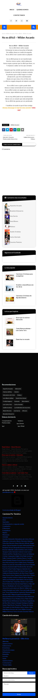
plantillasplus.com (8, 492)
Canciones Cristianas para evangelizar (24, 275)
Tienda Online (7, 665)
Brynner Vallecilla (8, 550)
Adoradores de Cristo (9, 395)
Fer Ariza (8, 569)
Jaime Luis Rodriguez (9, 579)
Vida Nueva (6, 609)
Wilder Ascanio (10, 33)
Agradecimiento (8, 518)
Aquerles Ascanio (13, 205)
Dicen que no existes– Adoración (23, 318)
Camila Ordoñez (19, 550)
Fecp (4, 569)
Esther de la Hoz (27, 567)
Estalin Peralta (17, 567)
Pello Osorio (29, 599)
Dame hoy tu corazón (22, 339)
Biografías (17, 547)
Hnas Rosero (7, 575)
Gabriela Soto (26, 569)
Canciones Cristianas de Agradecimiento (24, 297)
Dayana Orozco (16, 560)
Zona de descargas (8, 650)
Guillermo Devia (7, 407)
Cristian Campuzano (9, 556)
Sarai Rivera (11, 221)
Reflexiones (15, 601)
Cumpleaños (6, 526)
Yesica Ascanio (18, 611)
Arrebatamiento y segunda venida (13, 524)
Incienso (15, 577)
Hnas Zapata (15, 575)
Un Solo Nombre (15, 607)
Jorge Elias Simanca (19, 581)
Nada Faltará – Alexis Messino (11, 447)
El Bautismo (6, 528)
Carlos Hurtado (12, 237)
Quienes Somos (22, 9)
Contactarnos (7, 663)
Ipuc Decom (20, 423)
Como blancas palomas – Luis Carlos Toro (23, 329)
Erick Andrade (30, 564)
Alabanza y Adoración (9, 541)
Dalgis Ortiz (19, 556)
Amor (4, 520)
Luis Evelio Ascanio (29, 590)
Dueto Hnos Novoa (21, 398)
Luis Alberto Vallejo (8, 398)
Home (4, 658)
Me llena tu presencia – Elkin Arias (16, 638)
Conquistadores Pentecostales (7, 422)
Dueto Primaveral (28, 562)
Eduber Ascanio (7, 564)
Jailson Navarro (28, 577)
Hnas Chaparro (29, 573)
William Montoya (8, 611)
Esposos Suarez (7, 567)
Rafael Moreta (7, 601)
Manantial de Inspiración (17, 592)
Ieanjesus (20, 421)
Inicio (12, 9)
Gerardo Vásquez (8, 571)
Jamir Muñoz (20, 579)
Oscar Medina (16, 599)
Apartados (6, 522)
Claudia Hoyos (17, 554)
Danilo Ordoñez (13, 231)
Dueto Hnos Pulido (16, 562)
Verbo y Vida (29, 607)
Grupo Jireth (28, 571)
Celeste (16, 392)
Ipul (3, 426)
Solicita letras (7, 646)
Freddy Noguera (7, 401)
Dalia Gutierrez (28, 556)
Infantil (20, 577)
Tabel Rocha (11, 605)
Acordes (5, 539)
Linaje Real (22, 584)
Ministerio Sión (22, 596)
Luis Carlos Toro (7, 404)
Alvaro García (7, 545)
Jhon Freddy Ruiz (8, 581)
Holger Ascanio (7, 577)
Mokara (10, 226)
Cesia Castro (28, 552)
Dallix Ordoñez (7, 558)
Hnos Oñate (31, 575)
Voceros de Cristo (15, 609)
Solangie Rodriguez (22, 603)
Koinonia (16, 401)
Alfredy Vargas (29, 543)
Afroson (24, 411)
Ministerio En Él (13, 596)
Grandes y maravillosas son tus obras (24, 286)
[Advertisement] (14, 368)
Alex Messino (10, 543)
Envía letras (6, 648)
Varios (22, 607)
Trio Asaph (6, 607)
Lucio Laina (12, 588)
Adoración (18, 389)
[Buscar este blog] (15, 672)
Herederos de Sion (19, 573)
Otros (23, 599)
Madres (5, 532)
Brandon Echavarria (14, 211)
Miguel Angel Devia (17, 594)
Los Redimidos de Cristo (13, 586)
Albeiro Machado (21, 541)
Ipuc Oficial (21, 426)
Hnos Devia (22, 575)
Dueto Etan (25, 560)
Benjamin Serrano (8, 547)
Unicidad (5, 537)
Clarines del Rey (7, 392)
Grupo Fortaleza (19, 571)
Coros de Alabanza (28, 554)
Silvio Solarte (25, 401)
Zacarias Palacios (13, 242)
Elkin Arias (22, 564)
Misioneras (6, 535)
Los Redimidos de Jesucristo (22, 407)
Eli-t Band (16, 564)
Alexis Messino (7, 411)
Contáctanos (19, 15)
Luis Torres (6, 592)
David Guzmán (7, 560)
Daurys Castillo (27, 558)
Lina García (17, 411)
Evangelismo (6, 530)
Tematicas (18, 605)
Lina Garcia (11, 216)
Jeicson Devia (28, 579)
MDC (9, 594)
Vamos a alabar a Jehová (9, 465)
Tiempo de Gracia (27, 605)
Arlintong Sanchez (28, 545)
